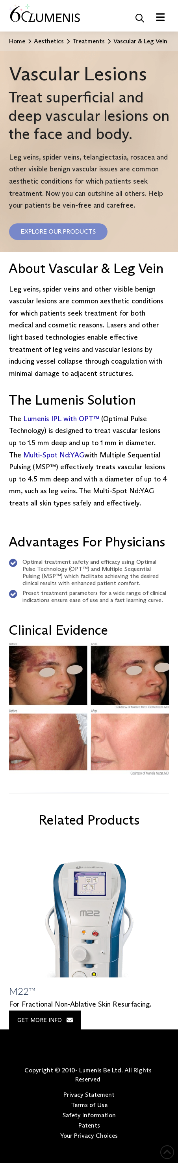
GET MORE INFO (45, 1020)
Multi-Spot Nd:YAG (53, 455)
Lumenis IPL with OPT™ (61, 418)
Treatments (88, 41)
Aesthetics (49, 41)
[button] (140, 18)
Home (17, 41)
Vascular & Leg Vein (140, 41)
